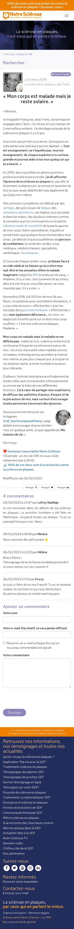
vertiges (8, 208)
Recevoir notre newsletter (20, 882)
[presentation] (33, 698)
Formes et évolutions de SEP (22, 807)
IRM (35, 275)
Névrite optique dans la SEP (22, 828)
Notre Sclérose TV (15, 838)
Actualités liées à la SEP (19, 833)
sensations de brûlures (18, 212)
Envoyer (14, 712)
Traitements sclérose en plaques (25, 767)
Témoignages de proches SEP (23, 777)
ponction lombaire (34, 310)
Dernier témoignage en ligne (22, 782)
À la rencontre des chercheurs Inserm (28, 823)
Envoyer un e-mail (15, 893)
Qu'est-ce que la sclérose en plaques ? (28, 757)
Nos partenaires (14, 853)
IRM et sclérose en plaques (21, 818)
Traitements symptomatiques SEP (26, 797)
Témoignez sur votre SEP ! (21, 787)
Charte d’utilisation (14, 912)
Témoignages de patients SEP (23, 772)
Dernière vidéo (13, 843)
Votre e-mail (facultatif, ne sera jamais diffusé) (35, 628)
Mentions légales (39, 912)
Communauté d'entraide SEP (22, 813)
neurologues (29, 253)
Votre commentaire (16, 655)
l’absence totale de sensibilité (22, 226)
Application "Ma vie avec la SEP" (24, 762)
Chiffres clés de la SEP (18, 848)
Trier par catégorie (18, 54)
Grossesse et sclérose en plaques (25, 802)
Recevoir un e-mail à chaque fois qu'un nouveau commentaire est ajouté (31, 645)
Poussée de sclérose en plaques (24, 792)
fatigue (45, 208)
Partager (31, 487)
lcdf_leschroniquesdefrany (23, 421)
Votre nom (10, 613)
